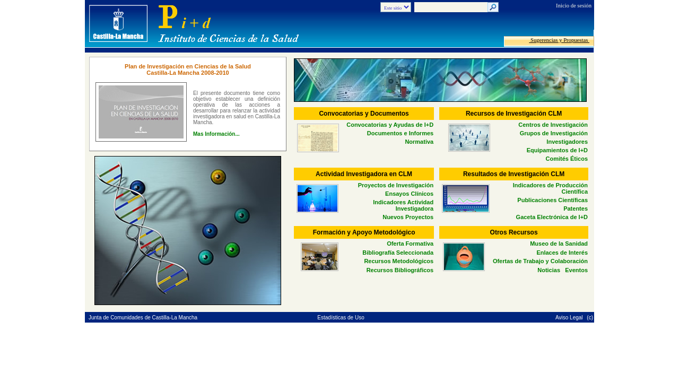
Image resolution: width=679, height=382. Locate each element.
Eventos (576, 270)
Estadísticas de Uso (340, 317)
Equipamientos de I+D (557, 150)
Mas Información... (216, 134)
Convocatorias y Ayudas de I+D (389, 124)
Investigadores (567, 141)
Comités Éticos (567, 158)
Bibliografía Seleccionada (397, 252)
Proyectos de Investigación (395, 185)
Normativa (419, 141)
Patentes (575, 208)
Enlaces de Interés (562, 252)
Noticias (548, 270)
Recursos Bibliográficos (400, 270)
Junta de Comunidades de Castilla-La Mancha (143, 317)
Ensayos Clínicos (409, 193)
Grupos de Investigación (554, 133)
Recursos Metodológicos (398, 261)
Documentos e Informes (400, 133)
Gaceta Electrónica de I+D (552, 217)
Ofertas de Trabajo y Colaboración (540, 261)
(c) (590, 317)
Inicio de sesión (573, 5)
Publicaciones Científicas (552, 200)
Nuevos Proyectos (407, 217)
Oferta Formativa (410, 243)
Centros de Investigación (553, 124)
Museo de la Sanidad (559, 243)
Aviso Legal (569, 317)
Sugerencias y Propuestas (559, 40)
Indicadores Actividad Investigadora (403, 205)
